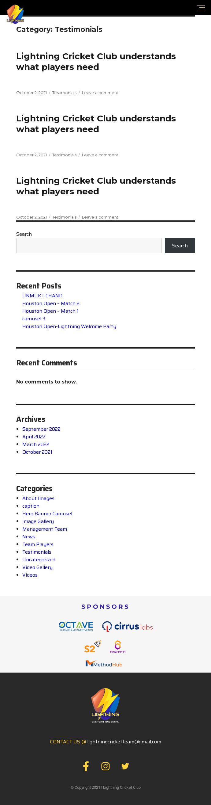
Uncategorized (38, 559)
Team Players (38, 544)
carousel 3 (33, 318)
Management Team (44, 529)
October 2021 (37, 452)
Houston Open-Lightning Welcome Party (69, 326)
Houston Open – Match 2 (51, 303)
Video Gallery (37, 567)
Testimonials (64, 92)
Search (24, 234)
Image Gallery (38, 521)
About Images (38, 498)
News (28, 536)
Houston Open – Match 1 (50, 311)
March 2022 (35, 444)
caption (30, 506)
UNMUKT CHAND (42, 295)
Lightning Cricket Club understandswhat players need (96, 61)
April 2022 (34, 437)
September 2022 (41, 429)
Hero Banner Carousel (47, 513)
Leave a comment (100, 92)
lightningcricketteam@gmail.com (124, 742)
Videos (30, 575)
